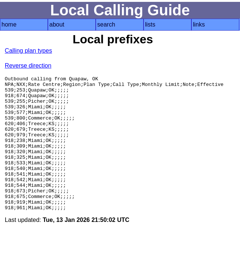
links (199, 24)
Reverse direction (28, 65)
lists (150, 24)
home (8, 24)
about (56, 24)
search (106, 24)
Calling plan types (28, 50)
